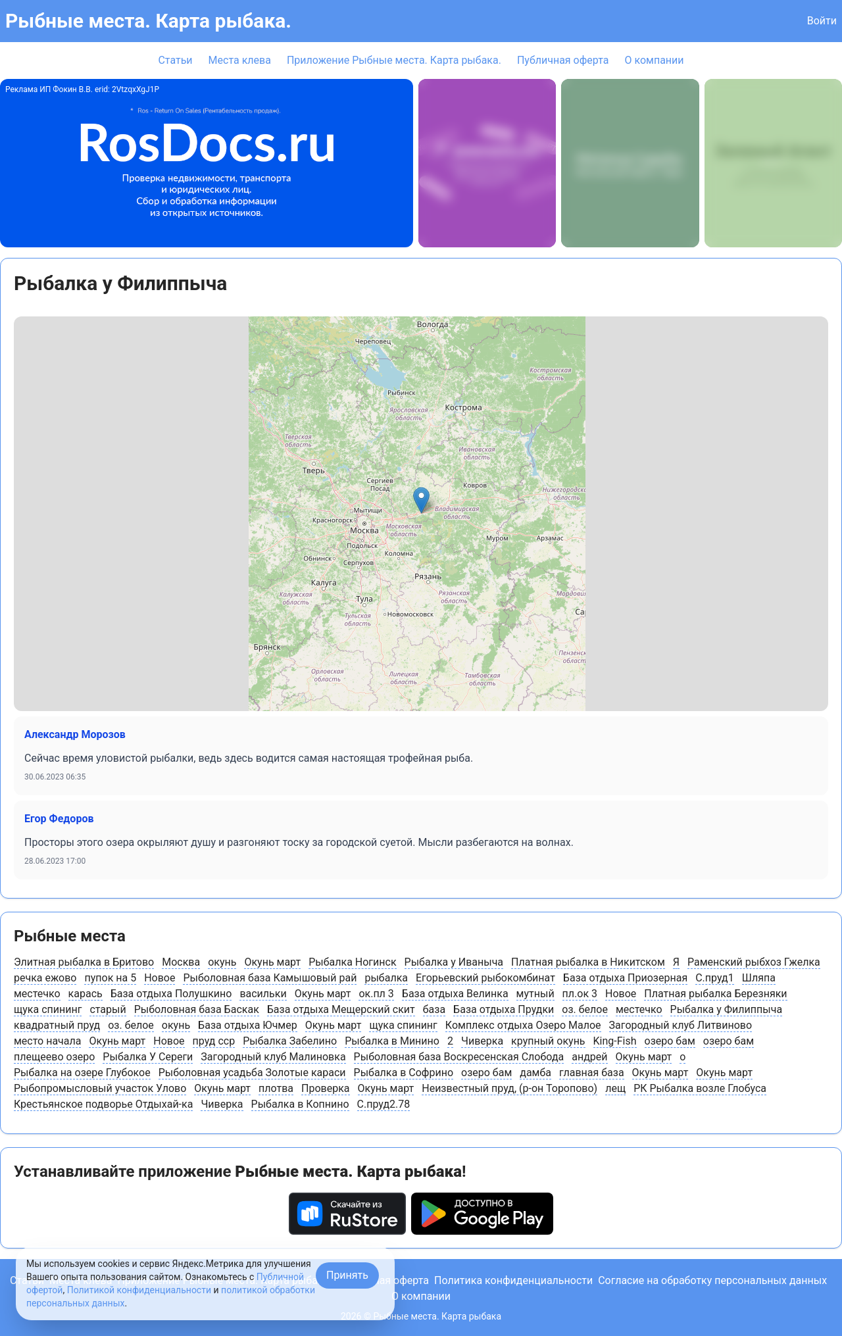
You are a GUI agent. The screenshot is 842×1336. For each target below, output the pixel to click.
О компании (653, 60)
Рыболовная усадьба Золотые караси (252, 1072)
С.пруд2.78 (383, 1104)
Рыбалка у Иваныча (454, 962)
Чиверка (482, 1041)
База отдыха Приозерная (625, 978)
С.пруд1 (714, 978)
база (434, 1009)
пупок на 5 (110, 978)
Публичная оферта (563, 60)
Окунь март (272, 962)
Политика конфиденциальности (513, 1280)
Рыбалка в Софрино (403, 1072)
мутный (535, 993)
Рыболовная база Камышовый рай (270, 978)
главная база (591, 1072)
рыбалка (386, 978)
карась (85, 993)
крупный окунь (548, 1041)
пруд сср (214, 1041)
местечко (37, 993)
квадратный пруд (57, 1025)
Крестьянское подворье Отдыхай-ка (103, 1104)
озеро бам (670, 1041)
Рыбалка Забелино (290, 1041)
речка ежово (45, 978)
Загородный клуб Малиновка (273, 1057)
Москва (181, 962)
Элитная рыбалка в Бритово (84, 962)
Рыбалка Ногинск (352, 962)
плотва (276, 1088)
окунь (222, 962)
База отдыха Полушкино (171, 993)
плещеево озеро (54, 1057)
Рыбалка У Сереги (148, 1057)
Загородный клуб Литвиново (681, 1025)
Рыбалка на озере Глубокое (82, 1072)
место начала (47, 1041)
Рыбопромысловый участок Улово (100, 1088)
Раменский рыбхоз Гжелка (753, 962)
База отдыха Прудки (503, 1009)
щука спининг (48, 1009)
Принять (347, 1275)
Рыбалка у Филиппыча (726, 1009)
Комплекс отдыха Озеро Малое (523, 1025)
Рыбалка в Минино (392, 1041)
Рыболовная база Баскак (196, 1009)
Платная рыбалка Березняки (715, 993)
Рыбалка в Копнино (300, 1104)
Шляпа (759, 978)
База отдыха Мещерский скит (341, 1009)
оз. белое (585, 1009)
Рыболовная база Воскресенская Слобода (459, 1057)
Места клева (240, 60)
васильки (262, 993)
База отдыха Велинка (455, 993)
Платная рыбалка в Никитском (588, 962)
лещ (615, 1088)
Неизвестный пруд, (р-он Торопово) (509, 1088)
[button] (421, 500)
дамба (535, 1072)
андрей (589, 1057)
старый (107, 1009)
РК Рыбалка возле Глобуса (699, 1088)
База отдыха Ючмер (247, 1025)
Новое (159, 978)
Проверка (325, 1088)
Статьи (175, 60)
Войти (822, 20)
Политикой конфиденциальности (139, 1290)
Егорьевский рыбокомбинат (485, 978)
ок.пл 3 (376, 993)
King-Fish (615, 1041)
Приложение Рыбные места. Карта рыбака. (394, 60)
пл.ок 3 (579, 993)
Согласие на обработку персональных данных (712, 1280)
